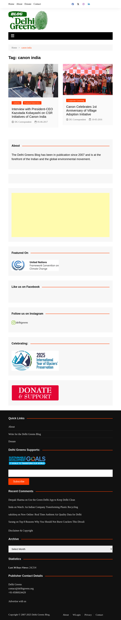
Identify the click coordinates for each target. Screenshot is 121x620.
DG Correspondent (21, 122)
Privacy (88, 615)
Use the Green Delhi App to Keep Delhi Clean (51, 499)
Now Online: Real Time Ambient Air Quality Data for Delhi (51, 514)
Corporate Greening (76, 100)
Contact (37, 4)
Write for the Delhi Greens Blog (24, 434)
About (19, 4)
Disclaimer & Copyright (20, 530)
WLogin (77, 615)
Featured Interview (32, 103)
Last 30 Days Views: (18, 567)
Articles (16, 103)
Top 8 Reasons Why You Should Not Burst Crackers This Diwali (52, 521)
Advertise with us (17, 601)
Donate (28, 4)
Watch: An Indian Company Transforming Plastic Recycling (47, 507)
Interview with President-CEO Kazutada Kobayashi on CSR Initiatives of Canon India (32, 112)
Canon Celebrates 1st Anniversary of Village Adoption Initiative (81, 110)
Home (11, 4)
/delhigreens (21, 322)
